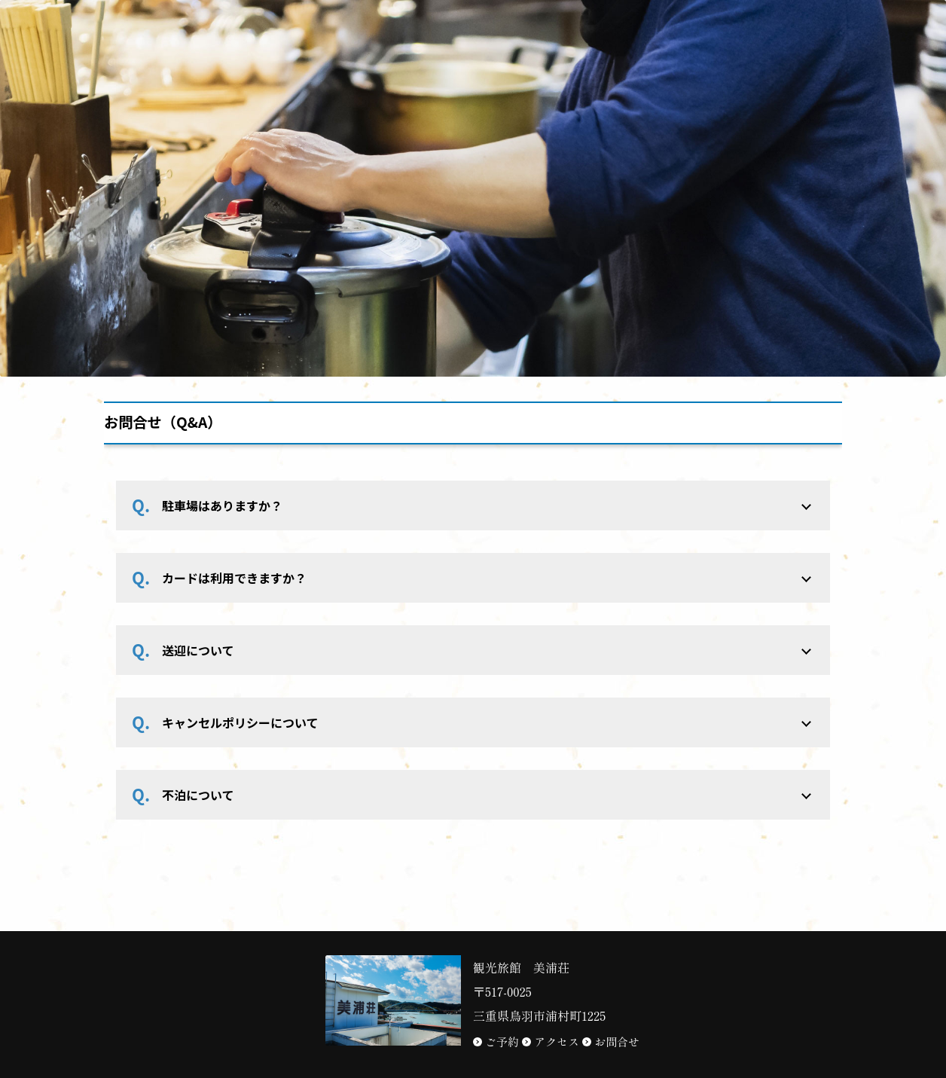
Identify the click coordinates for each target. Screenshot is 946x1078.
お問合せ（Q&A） (162, 421)
